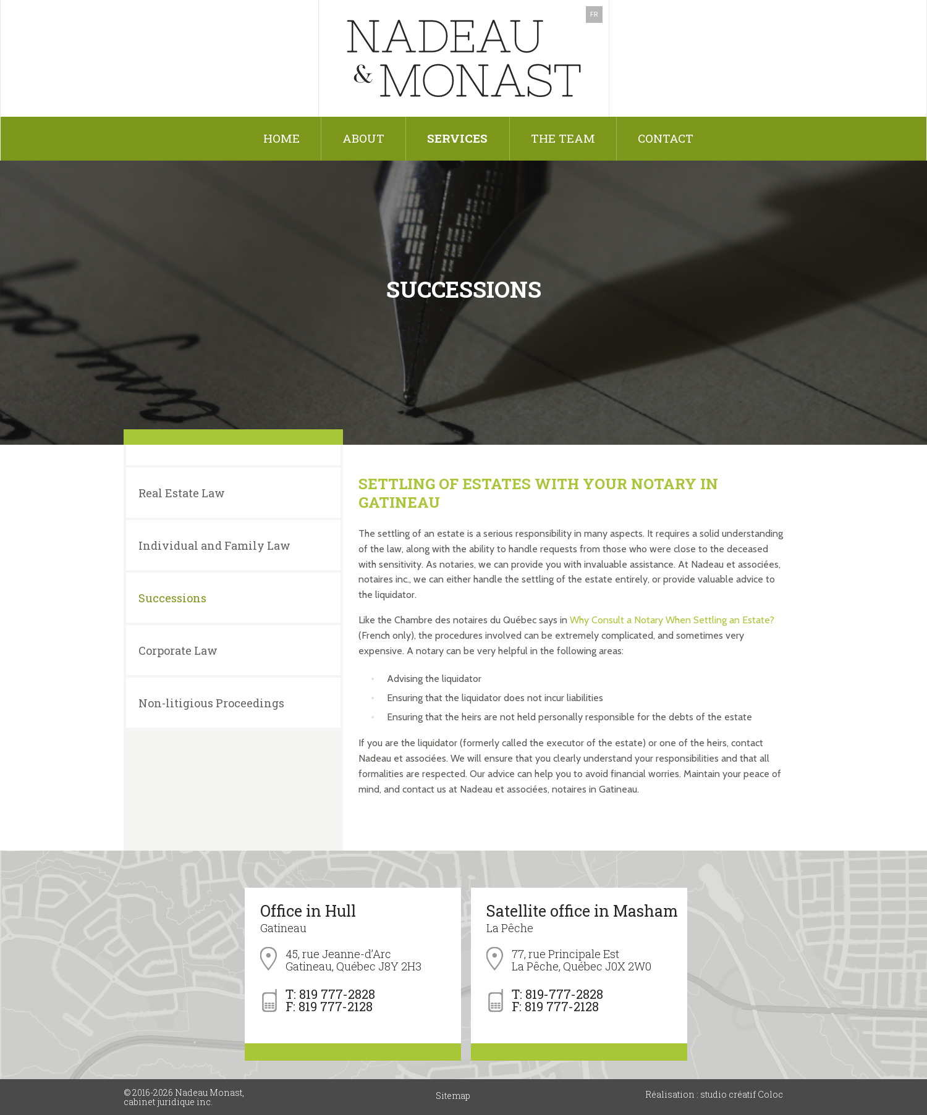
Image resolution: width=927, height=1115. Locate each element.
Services (457, 138)
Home (281, 138)
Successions (172, 598)
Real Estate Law (181, 493)
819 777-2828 (337, 994)
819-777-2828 (564, 994)
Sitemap (453, 1095)
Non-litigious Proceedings (211, 703)
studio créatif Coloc (740, 1094)
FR (594, 15)
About (363, 138)
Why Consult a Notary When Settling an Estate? (672, 620)
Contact (665, 138)
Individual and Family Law (214, 545)
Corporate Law (178, 650)
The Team (563, 138)
